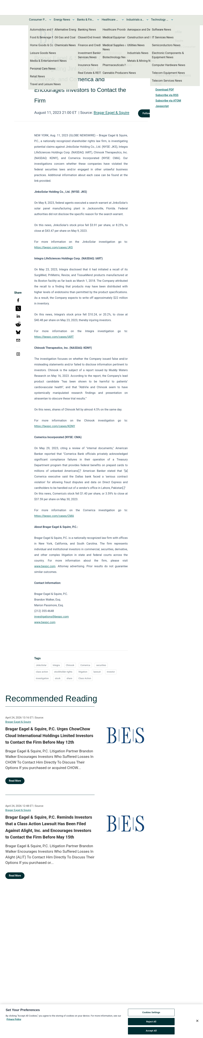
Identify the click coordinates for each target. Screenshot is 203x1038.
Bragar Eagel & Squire (111, 112)
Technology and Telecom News (160, 19)
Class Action (84, 678)
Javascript (162, 106)
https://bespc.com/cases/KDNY (54, 426)
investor (111, 671)
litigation (82, 671)
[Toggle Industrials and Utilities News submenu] (147, 19)
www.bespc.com (44, 622)
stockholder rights (63, 671)
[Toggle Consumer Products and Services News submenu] (50, 19)
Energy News (62, 19)
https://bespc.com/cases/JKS (53, 247)
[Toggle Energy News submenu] (73, 19)
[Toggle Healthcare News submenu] (123, 19)
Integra (56, 665)
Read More (15, 780)
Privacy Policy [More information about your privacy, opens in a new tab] (14, 1020)
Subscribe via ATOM (168, 100)
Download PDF (164, 89)
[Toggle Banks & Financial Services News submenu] (98, 19)
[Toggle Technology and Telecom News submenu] (172, 19)
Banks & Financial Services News (86, 19)
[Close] (197, 1022)
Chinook (70, 665)
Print (158, 84)
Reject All (151, 1022)
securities (101, 665)
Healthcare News (110, 19)
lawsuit (97, 671)
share (69, 678)
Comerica (85, 665)
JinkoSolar (41, 665)
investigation (42, 678)
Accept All (151, 1032)
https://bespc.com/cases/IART (54, 336)
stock (57, 678)
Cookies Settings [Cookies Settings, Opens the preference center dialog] (151, 1013)
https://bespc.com (167, 61)
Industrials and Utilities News (135, 19)
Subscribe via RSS (167, 95)
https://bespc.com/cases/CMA (54, 516)
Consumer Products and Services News (38, 19)
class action (42, 671)
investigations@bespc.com (51, 616)
